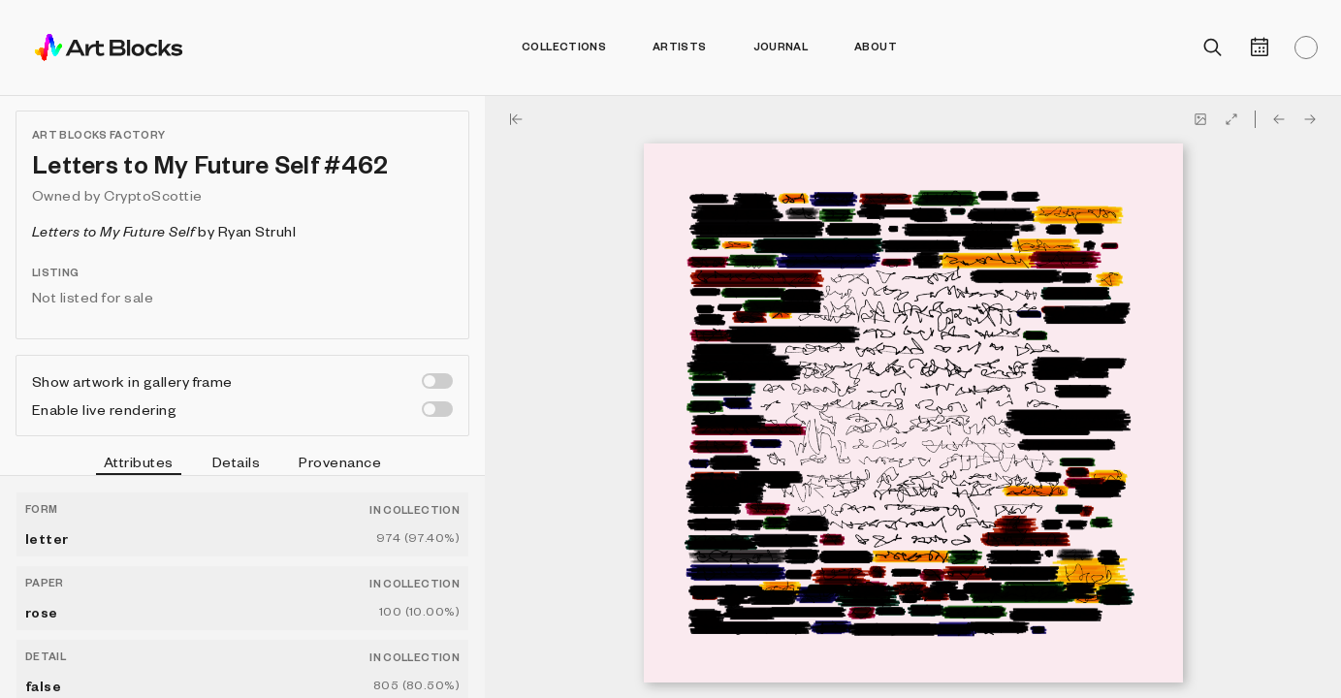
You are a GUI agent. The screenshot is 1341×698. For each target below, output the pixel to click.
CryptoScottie (153, 195)
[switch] (437, 381)
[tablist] (242, 464)
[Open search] (1213, 47)
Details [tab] (236, 461)
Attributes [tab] (138, 464)
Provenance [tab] (340, 461)
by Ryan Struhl (164, 230)
